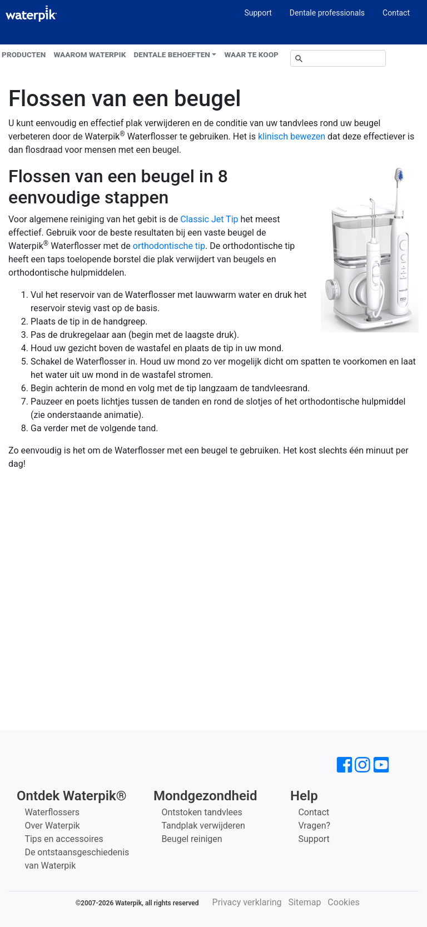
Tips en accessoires (63, 839)
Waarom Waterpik (90, 54)
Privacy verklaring (247, 902)
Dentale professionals (327, 12)
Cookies (343, 902)
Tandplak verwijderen (203, 825)
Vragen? (314, 825)
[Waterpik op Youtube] (381, 764)
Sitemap (305, 902)
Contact (396, 12)
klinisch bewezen (291, 136)
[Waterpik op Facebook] (344, 764)
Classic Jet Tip (209, 219)
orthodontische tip (169, 246)
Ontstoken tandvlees (201, 812)
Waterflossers (52, 812)
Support (257, 12)
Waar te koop (252, 54)
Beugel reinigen (191, 839)
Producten (24, 54)
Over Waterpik (52, 825)
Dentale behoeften (172, 54)
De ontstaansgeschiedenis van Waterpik (76, 859)
